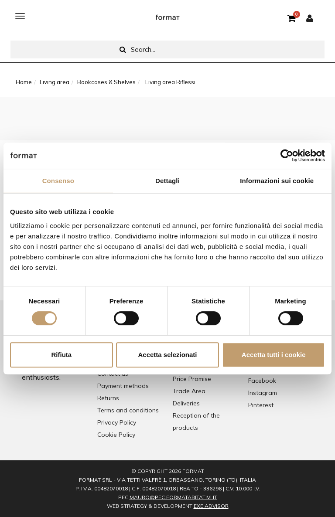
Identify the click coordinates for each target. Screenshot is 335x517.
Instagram (262, 393)
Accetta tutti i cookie (274, 354)
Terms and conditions (128, 410)
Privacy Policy (116, 422)
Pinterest (260, 405)
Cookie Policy (116, 435)
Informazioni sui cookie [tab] (277, 180)
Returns (108, 398)
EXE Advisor (211, 506)
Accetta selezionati (167, 354)
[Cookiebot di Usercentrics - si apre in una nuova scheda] (287, 155)
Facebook (262, 380)
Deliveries (186, 403)
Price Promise (192, 379)
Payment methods (123, 386)
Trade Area (189, 391)
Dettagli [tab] (167, 180)
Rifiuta (61, 354)
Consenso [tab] (58, 180)
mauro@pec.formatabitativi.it (173, 497)
